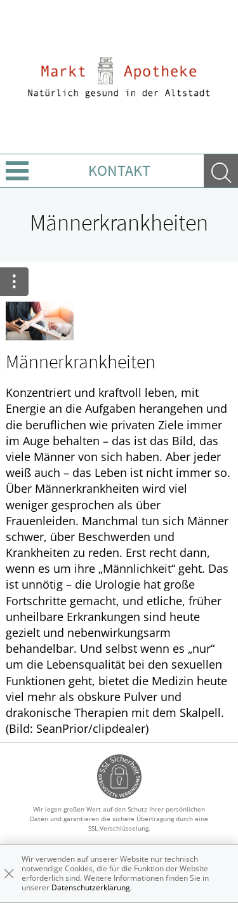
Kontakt (119, 170)
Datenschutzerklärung (90, 887)
